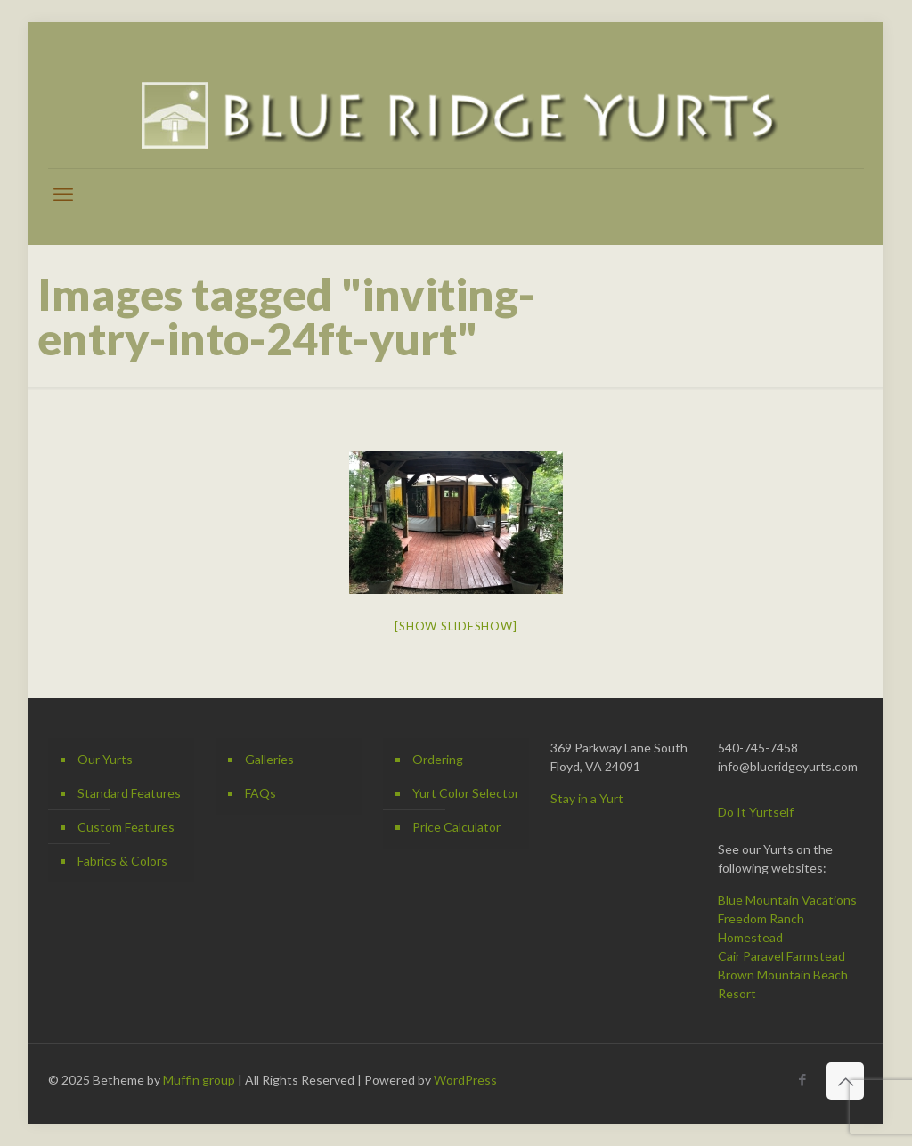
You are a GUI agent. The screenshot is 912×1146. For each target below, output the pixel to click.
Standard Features (129, 793)
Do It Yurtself (756, 811)
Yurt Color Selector (465, 793)
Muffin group (199, 1079)
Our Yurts (105, 759)
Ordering (437, 759)
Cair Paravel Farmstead (781, 955)
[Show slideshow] (456, 626)
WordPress (465, 1079)
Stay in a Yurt (586, 798)
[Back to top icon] (845, 1081)
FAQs (260, 793)
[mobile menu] (63, 194)
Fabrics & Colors (122, 860)
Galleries (269, 759)
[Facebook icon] (802, 1079)
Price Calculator (456, 826)
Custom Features (126, 826)
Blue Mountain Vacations (787, 899)
